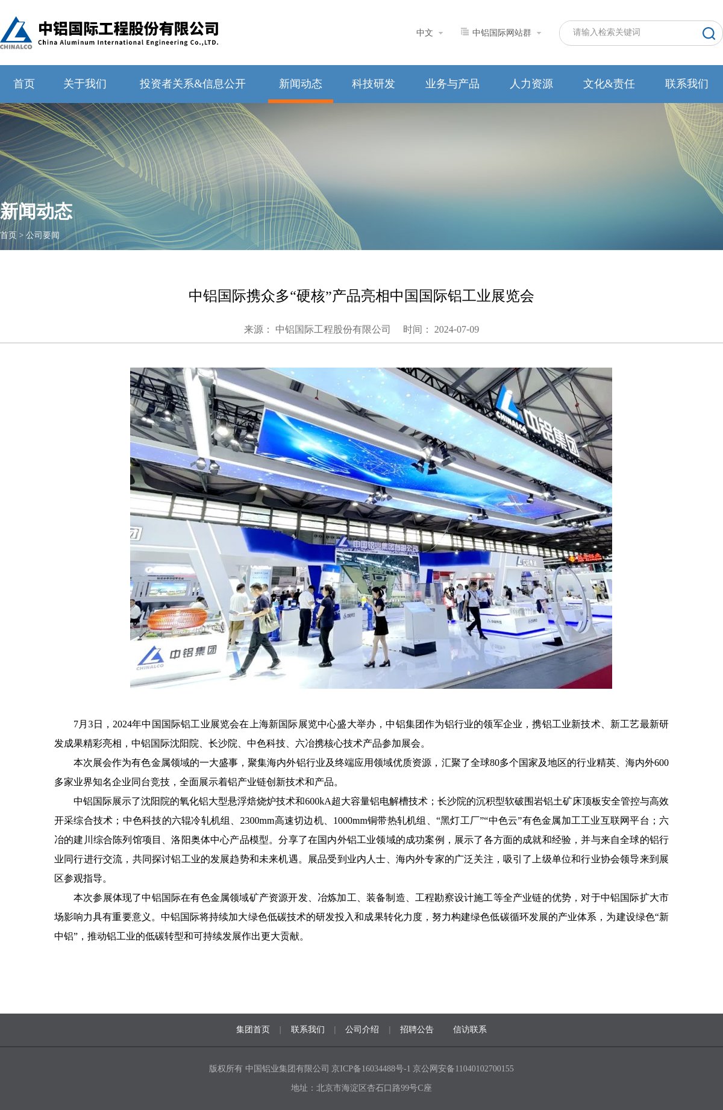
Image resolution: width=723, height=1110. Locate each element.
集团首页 (253, 1029)
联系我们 (687, 84)
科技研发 (373, 84)
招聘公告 (417, 1029)
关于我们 (85, 84)
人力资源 (531, 84)
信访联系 (470, 1029)
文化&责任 (609, 84)
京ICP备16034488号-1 (372, 1068)
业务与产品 (452, 84)
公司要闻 (43, 235)
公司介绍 (362, 1029)
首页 (24, 84)
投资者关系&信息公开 (193, 84)
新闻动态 (300, 84)
